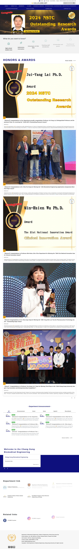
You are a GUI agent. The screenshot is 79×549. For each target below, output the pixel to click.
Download (49, 8)
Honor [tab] (33, 411)
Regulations (30, 8)
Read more (70, 60)
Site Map (46, 0)
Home (41, 0)
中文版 (57, 0)
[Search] (69, 3)
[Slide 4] (21, 32)
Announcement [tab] (21, 411)
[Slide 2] (16, 32)
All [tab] (8, 411)
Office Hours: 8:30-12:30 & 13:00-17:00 (68, 0)
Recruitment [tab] (68, 411)
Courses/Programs (12, 8)
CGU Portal (52, 0)
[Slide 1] (13, 32)
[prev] (72, 398)
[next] (74, 398)
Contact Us (67, 8)
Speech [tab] (55, 411)
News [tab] (44, 411)
